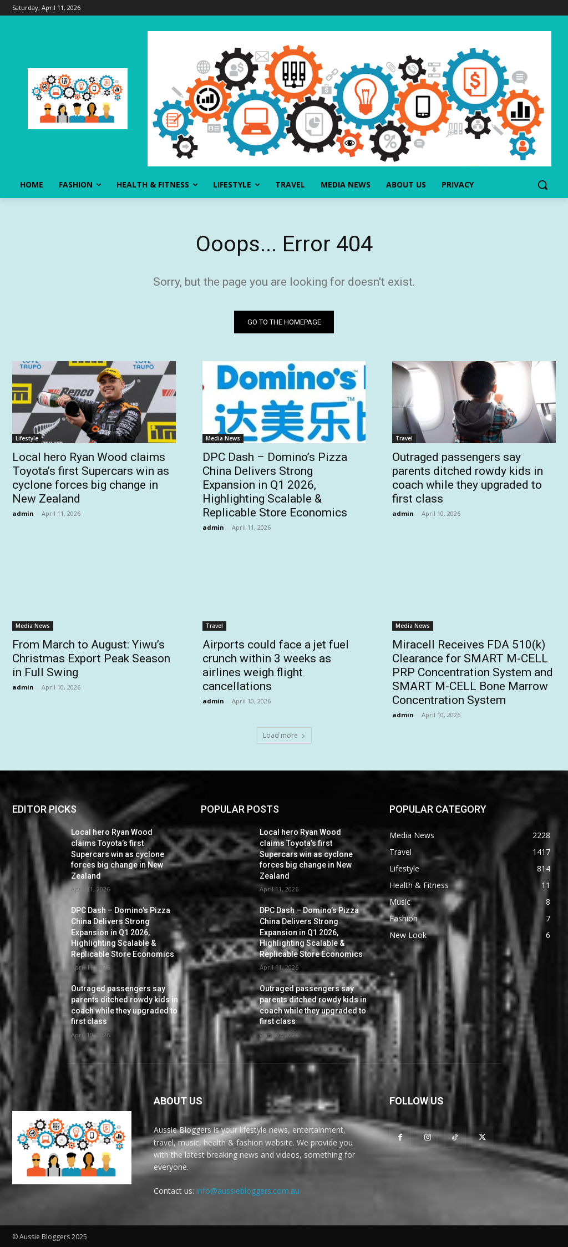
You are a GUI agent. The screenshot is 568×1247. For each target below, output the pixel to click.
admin (23, 513)
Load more (284, 736)
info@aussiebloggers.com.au (248, 1191)
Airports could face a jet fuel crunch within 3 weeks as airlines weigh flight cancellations (275, 665)
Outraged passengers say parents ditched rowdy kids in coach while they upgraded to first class (467, 477)
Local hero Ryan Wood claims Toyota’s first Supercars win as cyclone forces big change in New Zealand (90, 477)
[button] (542, 184)
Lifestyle (27, 438)
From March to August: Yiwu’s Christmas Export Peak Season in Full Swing (91, 658)
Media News (223, 438)
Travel (404, 438)
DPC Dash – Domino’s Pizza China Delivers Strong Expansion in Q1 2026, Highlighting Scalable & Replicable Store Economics (274, 484)
